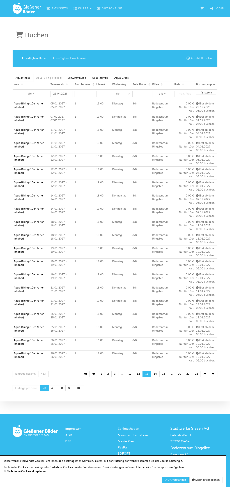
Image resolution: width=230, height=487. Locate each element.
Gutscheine (109, 8)
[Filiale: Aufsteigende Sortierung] (162, 84)
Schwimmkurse (77, 77)
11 (130, 373)
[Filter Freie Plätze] (141, 94)
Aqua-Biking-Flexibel (48, 77)
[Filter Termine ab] (61, 94)
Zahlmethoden (128, 429)
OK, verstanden (175, 479)
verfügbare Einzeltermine (69, 58)
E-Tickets (57, 8)
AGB (68, 435)
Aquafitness (22, 77)
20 (179, 373)
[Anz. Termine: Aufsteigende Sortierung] (93, 84)
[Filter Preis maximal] (184, 94)
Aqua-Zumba (100, 77)
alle (31, 93)
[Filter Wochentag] (121, 94)
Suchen (206, 92)
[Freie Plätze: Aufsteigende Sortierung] (149, 84)
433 (43, 373)
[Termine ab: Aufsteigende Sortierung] (67, 84)
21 (188, 373)
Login (217, 8)
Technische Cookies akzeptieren (26, 471)
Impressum (73, 429)
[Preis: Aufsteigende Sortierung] (183, 84)
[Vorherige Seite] (93, 374)
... (122, 373)
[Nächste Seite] (205, 374)
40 (52, 388)
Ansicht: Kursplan (199, 58)
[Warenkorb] (202, 8)
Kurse (82, 8)
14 (155, 373)
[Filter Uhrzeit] (103, 94)
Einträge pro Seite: (26, 388)
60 (61, 388)
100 (79, 388)
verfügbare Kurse (33, 58)
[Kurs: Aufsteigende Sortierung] (22, 84)
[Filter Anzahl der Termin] (84, 94)
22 (196, 373)
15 (163, 373)
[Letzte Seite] (213, 374)
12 (138, 373)
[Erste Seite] (85, 374)
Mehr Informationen (206, 479)
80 (69, 388)
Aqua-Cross (121, 77)
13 (146, 373)
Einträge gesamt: (25, 373)
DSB (68, 441)
